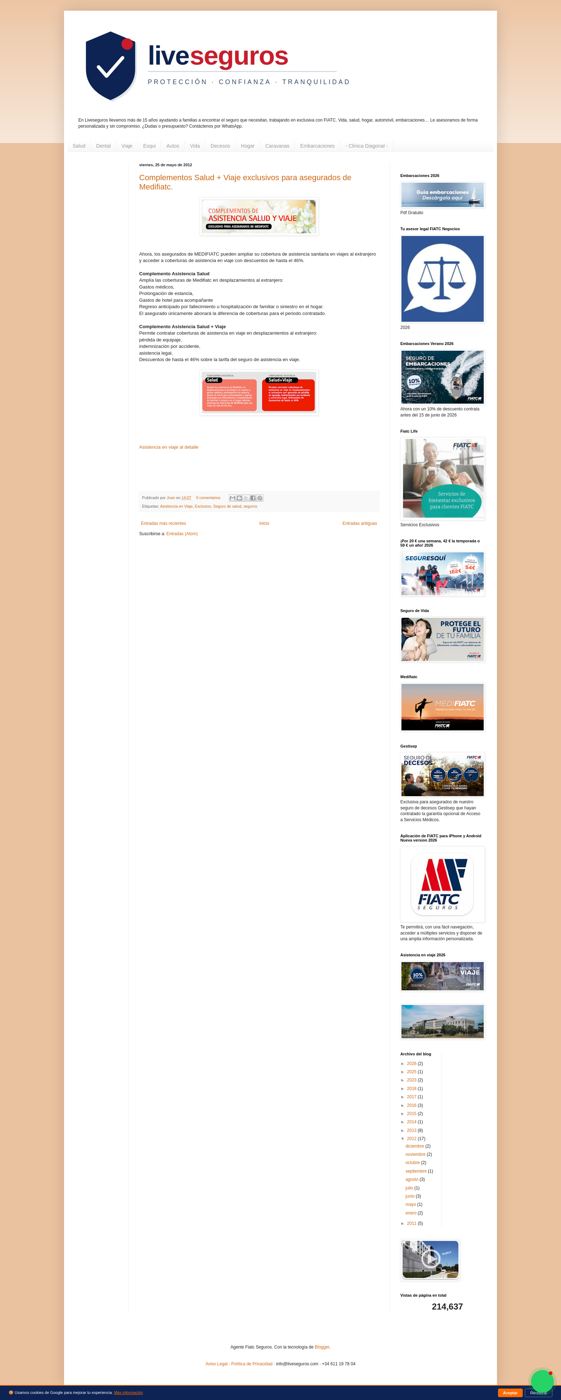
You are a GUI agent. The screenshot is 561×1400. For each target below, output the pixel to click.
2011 (412, 1223)
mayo (411, 1204)
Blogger (322, 1347)
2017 (412, 1096)
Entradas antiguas (359, 523)
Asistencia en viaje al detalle (169, 447)
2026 (412, 1063)
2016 (412, 1105)
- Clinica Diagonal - (367, 146)
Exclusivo (203, 506)
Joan (171, 498)
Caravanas (277, 146)
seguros (250, 506)
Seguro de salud (227, 506)
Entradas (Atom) (181, 533)
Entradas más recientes (163, 523)
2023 (412, 1080)
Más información (128, 1392)
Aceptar (510, 1393)
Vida (195, 146)
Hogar (247, 146)
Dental (103, 146)
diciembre (415, 1146)
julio (409, 1188)
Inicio (264, 523)
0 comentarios (208, 498)
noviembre (415, 1154)
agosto (412, 1179)
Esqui (149, 146)
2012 (412, 1138)
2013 (412, 1130)
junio (410, 1196)
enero (411, 1213)
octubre (413, 1162)
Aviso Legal (216, 1363)
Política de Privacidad (251, 1363)
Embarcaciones (317, 146)
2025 (412, 1071)
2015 (412, 1113)
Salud (79, 146)
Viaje (126, 146)
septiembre (416, 1171)
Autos (172, 146)
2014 (412, 1121)
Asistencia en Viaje (176, 506)
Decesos (220, 146)
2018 (412, 1088)
